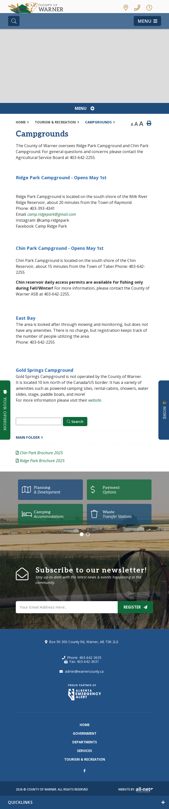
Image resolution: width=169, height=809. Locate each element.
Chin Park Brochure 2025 (41, 452)
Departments (84, 742)
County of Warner (37, 8)
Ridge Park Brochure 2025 (42, 460)
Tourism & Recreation (55, 122)
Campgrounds (98, 122)
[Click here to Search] (75, 421)
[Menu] (147, 21)
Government (84, 733)
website (94, 400)
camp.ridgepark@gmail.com (51, 214)
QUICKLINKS (20, 802)
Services (84, 750)
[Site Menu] (84, 108)
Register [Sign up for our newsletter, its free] (135, 607)
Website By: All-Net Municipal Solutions (144, 790)
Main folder (28, 437)
